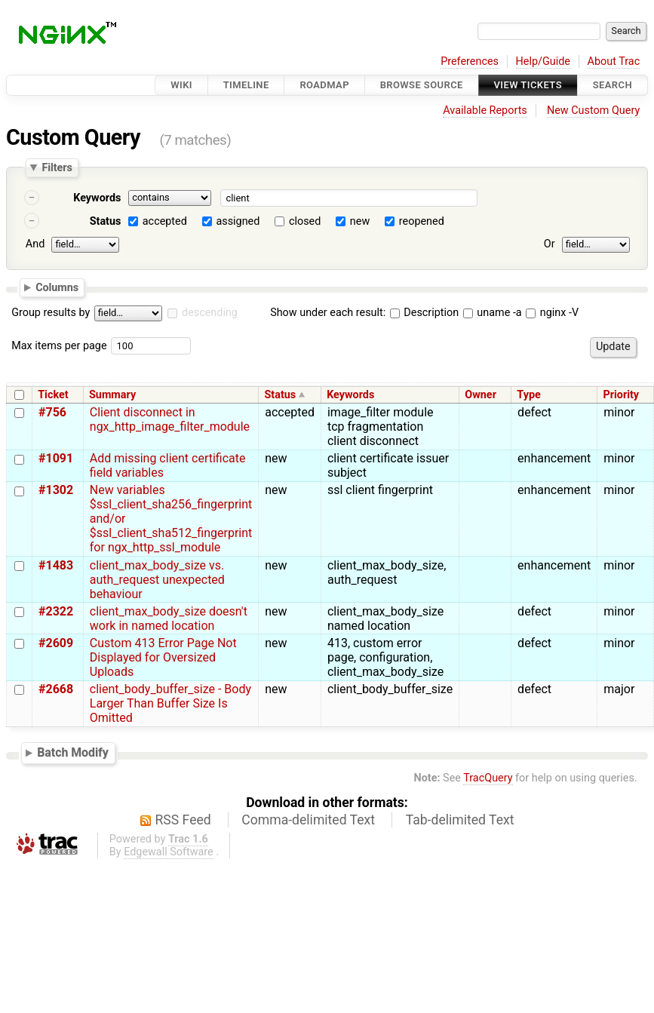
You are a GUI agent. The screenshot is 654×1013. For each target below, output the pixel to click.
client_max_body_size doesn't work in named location (168, 618)
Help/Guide (543, 61)
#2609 (55, 643)
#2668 (55, 689)
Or (549, 244)
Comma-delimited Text (308, 819)
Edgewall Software (168, 852)
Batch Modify (73, 752)
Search (612, 85)
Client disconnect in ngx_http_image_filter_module (170, 419)
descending (210, 312)
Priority (621, 394)
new (360, 221)
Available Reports (485, 110)
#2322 (55, 611)
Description (424, 312)
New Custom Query (593, 110)
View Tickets (528, 85)
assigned (237, 221)
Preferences (470, 61)
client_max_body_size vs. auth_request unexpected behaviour (157, 579)
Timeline (246, 85)
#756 (52, 412)
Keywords (97, 198)
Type (528, 394)
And (35, 244)
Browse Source (421, 85)
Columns (56, 287)
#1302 (55, 490)
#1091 (55, 458)
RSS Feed (183, 819)
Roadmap (324, 85)
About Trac (614, 61)
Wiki (181, 85)
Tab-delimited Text (460, 819)
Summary (112, 394)
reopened (421, 221)
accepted (165, 221)
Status (105, 221)
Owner (480, 394)
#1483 (55, 565)
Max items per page (58, 345)
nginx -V (552, 312)
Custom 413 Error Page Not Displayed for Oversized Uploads (163, 657)
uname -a (492, 312)
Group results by (50, 312)
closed (305, 221)
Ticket (53, 394)
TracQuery (487, 778)
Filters (56, 167)
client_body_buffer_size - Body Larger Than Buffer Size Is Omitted (170, 703)
